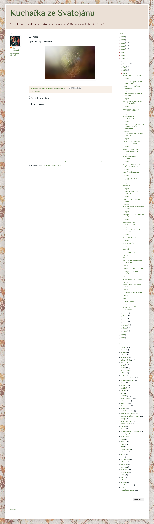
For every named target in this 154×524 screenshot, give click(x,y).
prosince (126, 61)
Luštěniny (124, 396)
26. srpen (126, 121)
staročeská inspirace (127, 485)
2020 (123, 43)
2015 (123, 58)
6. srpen (125, 276)
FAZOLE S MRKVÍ (128, 301)
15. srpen (126, 204)
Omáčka (123, 388)
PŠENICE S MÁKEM (129, 237)
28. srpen (126, 106)
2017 (123, 52)
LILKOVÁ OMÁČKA (129, 243)
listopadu (126, 64)
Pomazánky (124, 469)
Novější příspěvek (35, 162)
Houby (123, 419)
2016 (123, 55)
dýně (122, 447)
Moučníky (124, 352)
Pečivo (123, 429)
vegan (123, 347)
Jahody (123, 477)
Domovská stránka (71, 162)
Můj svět (123, 355)
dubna (125, 322)
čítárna (123, 383)
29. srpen (126, 99)
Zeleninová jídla (126, 360)
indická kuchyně (126, 449)
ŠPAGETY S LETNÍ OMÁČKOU (132, 292)
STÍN (124, 258)
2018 (123, 49)
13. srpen (126, 219)
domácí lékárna (126, 421)
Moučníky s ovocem (127, 380)
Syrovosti (124, 444)
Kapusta (123, 482)
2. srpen (125, 304)
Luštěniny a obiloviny (127, 378)
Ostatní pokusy (125, 424)
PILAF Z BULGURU (129, 252)
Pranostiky (37, 91)
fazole (123, 457)
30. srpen (126, 91)
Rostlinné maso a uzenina (129, 413)
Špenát (123, 408)
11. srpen (126, 234)
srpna (125, 73)
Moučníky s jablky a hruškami (130, 431)
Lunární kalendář (126, 411)
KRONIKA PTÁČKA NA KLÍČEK (133, 268)
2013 (123, 338)
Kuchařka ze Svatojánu (52, 13)
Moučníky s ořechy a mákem (130, 434)
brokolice (124, 464)
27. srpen (126, 114)
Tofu (122, 375)
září (124, 70)
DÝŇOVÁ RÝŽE (127, 186)
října (124, 67)
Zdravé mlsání (125, 370)
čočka (123, 475)
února (125, 328)
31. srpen (126, 78)
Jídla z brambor (126, 401)
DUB (124, 298)
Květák (123, 454)
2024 (123, 40)
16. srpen (126, 196)
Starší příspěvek (106, 162)
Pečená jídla (124, 362)
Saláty (123, 373)
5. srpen (125, 282)
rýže (122, 487)
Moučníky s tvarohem (127, 490)
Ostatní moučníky (126, 398)
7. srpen (125, 266)
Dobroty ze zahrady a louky (130, 416)
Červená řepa (125, 406)
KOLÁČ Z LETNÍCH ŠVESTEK (132, 279)
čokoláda (124, 462)
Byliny (123, 365)
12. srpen (126, 227)
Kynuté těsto (125, 436)
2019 (123, 46)
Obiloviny (124, 467)
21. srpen (126, 161)
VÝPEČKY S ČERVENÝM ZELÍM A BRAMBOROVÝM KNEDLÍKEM (133, 126)
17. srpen (126, 189)
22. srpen (126, 154)
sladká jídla (124, 472)
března (125, 325)
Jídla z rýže (124, 452)
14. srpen (126, 212)
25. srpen (126, 131)
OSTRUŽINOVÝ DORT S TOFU (132, 76)
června (125, 316)
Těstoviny (124, 390)
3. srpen (125, 295)
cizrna (123, 439)
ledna (125, 331)
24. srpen (126, 139)
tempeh (123, 441)
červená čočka (125, 459)
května (125, 319)
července (126, 313)
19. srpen (126, 175)
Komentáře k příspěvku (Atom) (52, 165)
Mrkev (123, 393)
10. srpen (126, 240)
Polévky (123, 368)
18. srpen (126, 183)
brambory (124, 403)
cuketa (123, 426)
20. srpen (126, 169)
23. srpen (126, 146)
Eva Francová (16, 49)
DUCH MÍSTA (127, 249)
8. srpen (125, 255)
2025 (123, 37)
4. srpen (125, 290)
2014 (123, 335)
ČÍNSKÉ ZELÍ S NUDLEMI (131, 172)
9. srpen (125, 246)
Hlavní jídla (124, 350)
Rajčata (123, 385)
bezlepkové (124, 357)
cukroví (123, 480)
